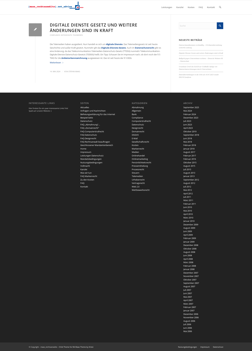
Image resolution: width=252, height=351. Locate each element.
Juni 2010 (187, 207)
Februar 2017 (189, 155)
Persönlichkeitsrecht (141, 162)
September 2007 (191, 283)
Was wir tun (86, 172)
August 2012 (189, 183)
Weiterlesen (57, 62)
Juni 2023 (187, 124)
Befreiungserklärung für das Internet (97, 114)
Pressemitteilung (140, 165)
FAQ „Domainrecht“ (89, 127)
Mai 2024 (187, 110)
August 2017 (189, 152)
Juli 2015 (187, 169)
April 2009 (188, 234)
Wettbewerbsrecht (141, 190)
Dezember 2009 (190, 224)
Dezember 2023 (190, 117)
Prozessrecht (138, 169)
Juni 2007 (187, 293)
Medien (135, 152)
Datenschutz (66, 35)
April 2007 (188, 300)
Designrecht (137, 127)
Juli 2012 (187, 186)
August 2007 (189, 286)
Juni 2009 (187, 231)
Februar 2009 (189, 238)
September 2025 (191, 107)
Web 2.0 (135, 186)
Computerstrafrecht (141, 121)
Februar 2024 (189, 114)
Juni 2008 (187, 255)
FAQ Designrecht (88, 138)
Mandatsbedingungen (91, 159)
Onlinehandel (138, 155)
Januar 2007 (188, 310)
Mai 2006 (187, 331)
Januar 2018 (188, 148)
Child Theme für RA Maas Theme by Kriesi (76, 347)
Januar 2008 (188, 269)
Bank (134, 114)
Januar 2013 (188, 176)
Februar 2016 (189, 159)
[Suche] (220, 7)
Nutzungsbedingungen (91, 162)
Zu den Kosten (87, 179)
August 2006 (189, 321)
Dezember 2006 (190, 314)
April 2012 (188, 193)
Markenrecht (138, 148)
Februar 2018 (189, 145)
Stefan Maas (74, 71)
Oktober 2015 (189, 162)
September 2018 (191, 134)
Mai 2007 (187, 296)
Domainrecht (138, 131)
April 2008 (188, 258)
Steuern (135, 172)
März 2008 (188, 262)
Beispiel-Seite (86, 117)
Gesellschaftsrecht (140, 141)
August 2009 (189, 227)
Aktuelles (84, 107)
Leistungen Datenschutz (92, 155)
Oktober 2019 (189, 131)
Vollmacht (85, 165)
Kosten (135, 145)
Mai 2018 (187, 141)
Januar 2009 (188, 241)
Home (83, 148)
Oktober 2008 (189, 248)
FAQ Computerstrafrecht (92, 131)
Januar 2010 (188, 221)
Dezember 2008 (190, 245)
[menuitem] (166, 7)
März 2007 (188, 303)
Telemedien (78, 35)
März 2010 (188, 217)
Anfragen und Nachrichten (93, 110)
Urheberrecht (138, 179)
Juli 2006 (187, 324)
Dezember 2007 (190, 272)
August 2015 (189, 165)
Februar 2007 (189, 307)
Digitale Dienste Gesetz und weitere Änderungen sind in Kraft (93, 27)
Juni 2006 (187, 327)
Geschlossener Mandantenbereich (96, 145)
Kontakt (84, 186)
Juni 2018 (187, 138)
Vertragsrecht (138, 183)
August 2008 (189, 252)
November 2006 (191, 317)
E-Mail (135, 138)
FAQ (82, 183)
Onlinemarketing (140, 159)
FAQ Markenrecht (88, 176)
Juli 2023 (187, 121)
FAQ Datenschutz (88, 134)
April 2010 (188, 214)
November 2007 (191, 276)
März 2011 (188, 200)
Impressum (85, 152)
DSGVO (135, 134)
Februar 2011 (189, 203)
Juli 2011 (187, 196)
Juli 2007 (187, 289)
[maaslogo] (56, 7)
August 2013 (189, 172)
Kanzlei (83, 169)
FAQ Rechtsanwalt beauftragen (95, 141)
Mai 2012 (187, 190)
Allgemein (136, 110)
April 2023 (188, 127)
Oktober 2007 (189, 279)
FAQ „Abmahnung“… (90, 124)
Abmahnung (138, 107)
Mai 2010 (187, 210)
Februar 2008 (189, 265)
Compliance (55, 35)
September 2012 (191, 179)
